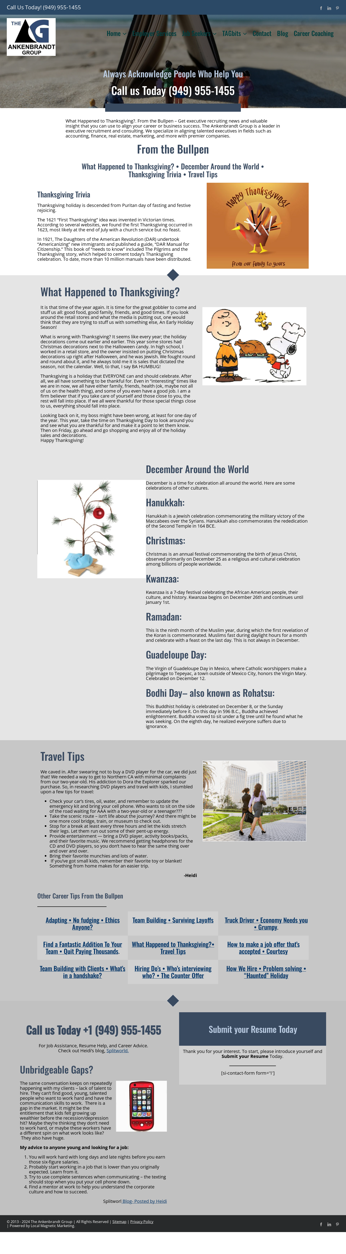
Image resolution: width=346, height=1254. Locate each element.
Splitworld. (118, 1051)
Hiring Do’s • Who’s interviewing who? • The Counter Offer (173, 972)
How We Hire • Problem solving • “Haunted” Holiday (266, 972)
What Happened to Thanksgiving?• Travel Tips (173, 947)
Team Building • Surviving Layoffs (173, 919)
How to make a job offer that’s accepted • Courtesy (263, 947)
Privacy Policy (141, 1221)
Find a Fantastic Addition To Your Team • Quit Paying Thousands (82, 947)
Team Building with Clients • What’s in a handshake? (82, 972)
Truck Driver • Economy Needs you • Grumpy (266, 923)
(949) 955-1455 (62, 7)
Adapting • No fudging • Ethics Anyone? (83, 923)
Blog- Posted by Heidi (144, 1201)
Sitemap (119, 1221)
